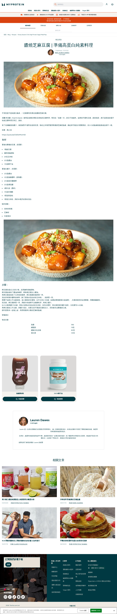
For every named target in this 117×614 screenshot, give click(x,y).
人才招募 (78, 590)
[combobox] (78, 4)
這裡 (23, 442)
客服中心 (54, 567)
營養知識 (43, 25)
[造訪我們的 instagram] (5, 597)
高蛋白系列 (37, 10)
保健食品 (65, 10)
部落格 (30, 10)
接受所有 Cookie (96, 610)
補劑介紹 (58, 25)
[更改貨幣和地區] (23, 589)
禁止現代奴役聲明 (81, 575)
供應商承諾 (79, 594)
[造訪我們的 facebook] (10, 597)
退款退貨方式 (56, 580)
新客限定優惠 (92, 577)
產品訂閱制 (91, 590)
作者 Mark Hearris (76, 503)
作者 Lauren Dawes (62, 53)
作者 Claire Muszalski (18, 544)
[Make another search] (58, 30)
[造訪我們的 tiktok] (14, 597)
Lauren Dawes (39, 420)
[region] (58, 610)
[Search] (55, 4)
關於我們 (78, 565)
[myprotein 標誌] (13, 4)
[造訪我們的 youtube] (18, 597)
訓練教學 (73, 25)
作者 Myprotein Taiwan (20, 503)
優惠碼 (90, 572)
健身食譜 (27, 25)
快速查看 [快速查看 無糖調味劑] (20, 399)
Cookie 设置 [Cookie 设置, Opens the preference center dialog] (83, 610)
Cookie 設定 (8, 585)
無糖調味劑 (20, 393)
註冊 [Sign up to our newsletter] (8, 564)
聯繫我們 (54, 571)
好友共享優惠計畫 (96, 566)
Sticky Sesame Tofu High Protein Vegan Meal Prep (32, 34)
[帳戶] (107, 4)
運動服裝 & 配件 (55, 10)
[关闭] (114, 611)
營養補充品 (46, 10)
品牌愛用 (89, 25)
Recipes (14, 34)
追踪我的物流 (56, 592)
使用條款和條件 (81, 585)
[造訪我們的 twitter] (23, 597)
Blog (9, 34)
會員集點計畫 (92, 585)
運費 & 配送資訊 (56, 586)
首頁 (5, 34)
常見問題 (54, 576)
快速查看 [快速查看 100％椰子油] (58, 399)
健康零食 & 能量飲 (75, 10)
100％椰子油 (58, 393)
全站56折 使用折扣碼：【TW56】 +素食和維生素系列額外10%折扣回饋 (58, 20)
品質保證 (78, 569)
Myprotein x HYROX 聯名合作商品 (99, 581)
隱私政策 (78, 581)
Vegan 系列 (85, 10)
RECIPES (58, 39)
